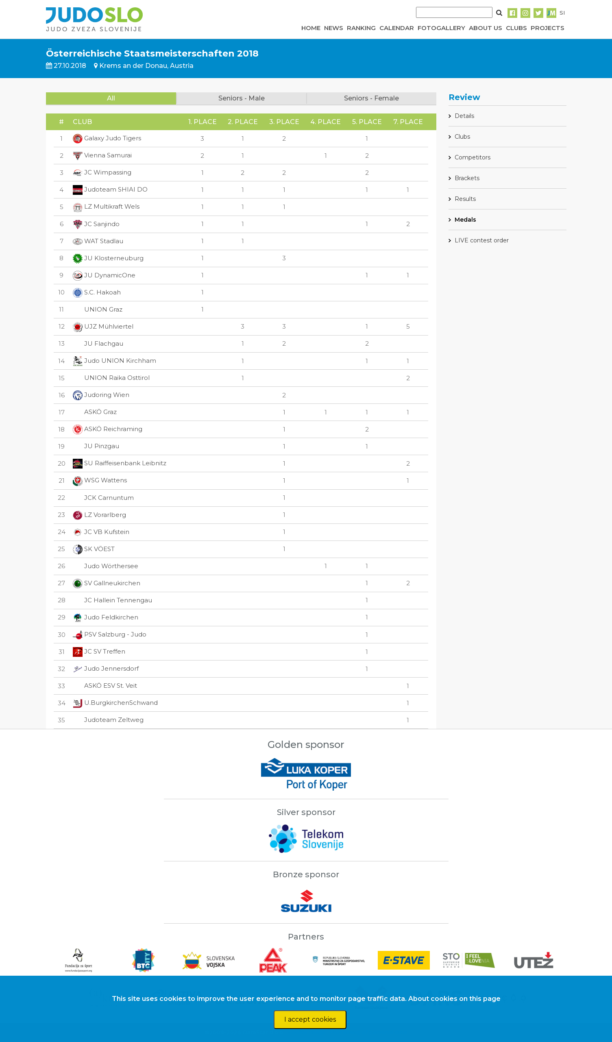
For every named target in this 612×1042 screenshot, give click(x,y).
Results (465, 199)
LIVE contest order (482, 240)
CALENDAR (396, 28)
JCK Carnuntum (103, 497)
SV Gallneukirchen (106, 583)
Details (464, 116)
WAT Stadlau (98, 241)
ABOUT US (485, 28)
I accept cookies (310, 1019)
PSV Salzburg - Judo (109, 634)
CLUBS (516, 28)
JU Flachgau (98, 343)
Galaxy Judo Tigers (107, 138)
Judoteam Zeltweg (108, 720)
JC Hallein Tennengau (112, 600)
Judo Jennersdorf (106, 668)
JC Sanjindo (96, 224)
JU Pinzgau (96, 446)
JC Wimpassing (102, 172)
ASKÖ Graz (95, 412)
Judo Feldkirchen (105, 617)
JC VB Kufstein (101, 532)
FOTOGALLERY (441, 28)
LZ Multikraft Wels (106, 206)
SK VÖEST (94, 549)
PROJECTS (547, 28)
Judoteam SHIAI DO (110, 189)
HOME (310, 28)
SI (562, 12)
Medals (465, 219)
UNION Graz (97, 309)
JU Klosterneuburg (108, 258)
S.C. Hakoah (97, 292)
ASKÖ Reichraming (107, 429)
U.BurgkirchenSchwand (115, 702)
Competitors (472, 157)
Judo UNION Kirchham (114, 360)
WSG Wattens (100, 480)
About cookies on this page (454, 999)
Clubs (462, 136)
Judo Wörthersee (105, 566)
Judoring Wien (101, 395)
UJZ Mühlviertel (103, 326)
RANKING (361, 28)
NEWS (333, 28)
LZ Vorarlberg (99, 515)
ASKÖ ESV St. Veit (105, 685)
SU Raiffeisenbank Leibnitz (119, 463)
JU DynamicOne (104, 275)
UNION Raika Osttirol (111, 377)
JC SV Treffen (99, 651)
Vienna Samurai (102, 155)
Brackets (467, 178)
